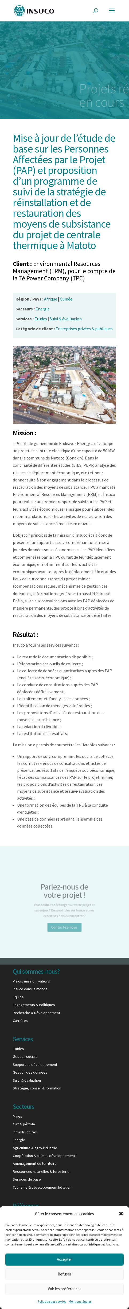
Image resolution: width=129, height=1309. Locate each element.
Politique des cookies (52, 1301)
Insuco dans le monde (30, 989)
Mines (17, 1116)
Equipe (18, 997)
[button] (121, 1213)
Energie (19, 1139)
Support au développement (35, 1064)
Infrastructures (25, 1132)
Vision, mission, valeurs (31, 981)
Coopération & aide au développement (44, 1155)
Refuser (64, 1274)
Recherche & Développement (36, 1012)
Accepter (64, 1259)
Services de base (27, 1179)
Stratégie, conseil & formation (37, 1088)
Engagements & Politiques (34, 1004)
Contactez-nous (64, 922)
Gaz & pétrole (24, 1124)
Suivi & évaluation (27, 1080)
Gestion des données (30, 1072)
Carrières (20, 1020)
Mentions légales (80, 1301)
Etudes (18, 1048)
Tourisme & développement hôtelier (42, 1187)
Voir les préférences (64, 1288)
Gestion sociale (25, 1056)
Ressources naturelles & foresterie (41, 1171)
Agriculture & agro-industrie (35, 1147)
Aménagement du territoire (35, 1163)
